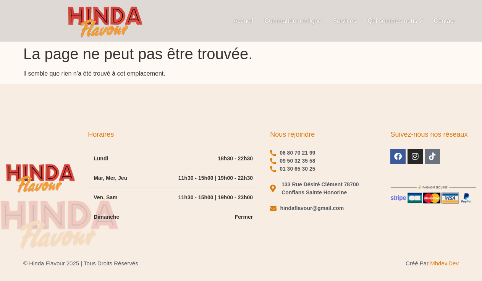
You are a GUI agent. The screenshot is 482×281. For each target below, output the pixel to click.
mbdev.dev (444, 263)
